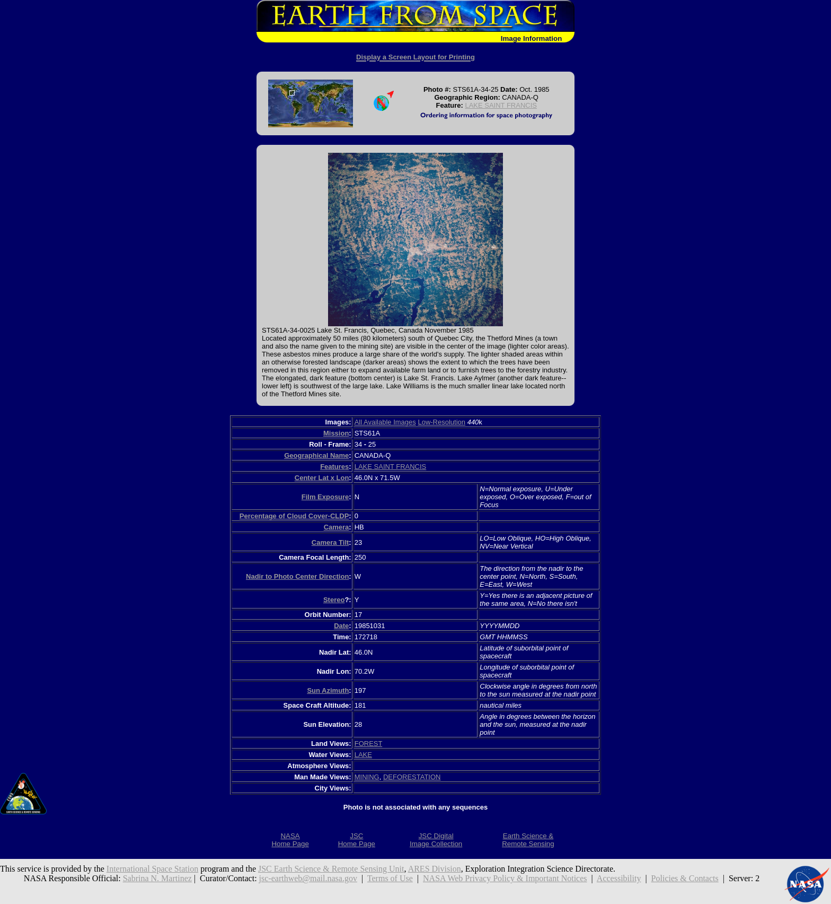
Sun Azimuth (328, 690)
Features (334, 467)
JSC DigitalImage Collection (436, 840)
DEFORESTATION (412, 777)
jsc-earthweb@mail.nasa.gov (308, 878)
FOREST (369, 743)
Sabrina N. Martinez (157, 878)
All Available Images (385, 422)
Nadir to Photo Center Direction (297, 576)
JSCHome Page (356, 840)
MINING (367, 777)
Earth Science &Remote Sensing (528, 840)
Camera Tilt (330, 542)
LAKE (363, 755)
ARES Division (434, 868)
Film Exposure (325, 497)
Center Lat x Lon (322, 478)
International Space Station (152, 868)
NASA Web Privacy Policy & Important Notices (505, 878)
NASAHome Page (289, 840)
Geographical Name (316, 455)
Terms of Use (390, 878)
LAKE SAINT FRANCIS (501, 105)
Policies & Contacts (685, 878)
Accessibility (619, 878)
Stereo (333, 600)
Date (341, 626)
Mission (336, 433)
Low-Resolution (441, 422)
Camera (336, 527)
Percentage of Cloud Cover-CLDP (294, 516)
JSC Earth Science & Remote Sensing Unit (331, 868)
